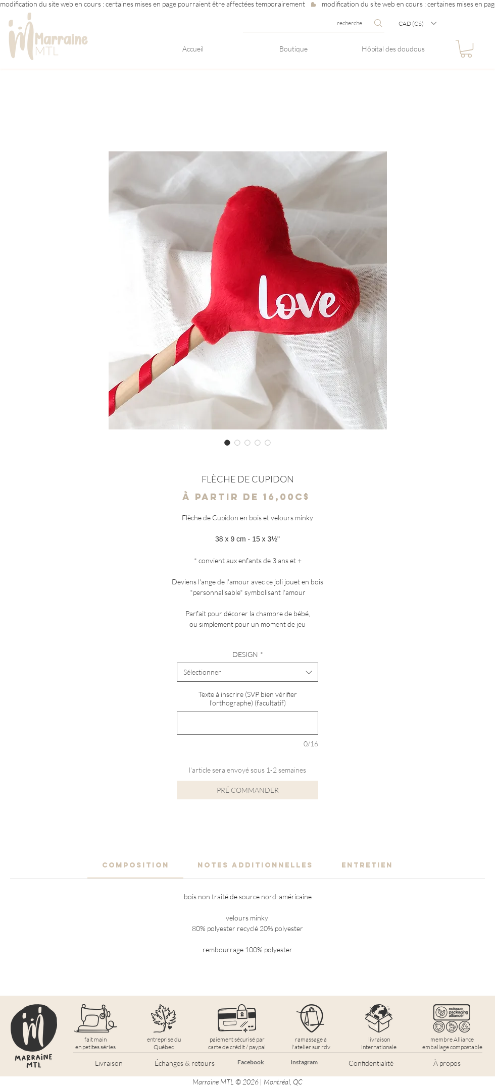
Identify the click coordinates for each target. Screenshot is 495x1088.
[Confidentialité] (370, 1063)
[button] (417, 23)
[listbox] (417, 23)
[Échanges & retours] (184, 1063)
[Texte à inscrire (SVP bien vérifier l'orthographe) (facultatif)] (247, 723)
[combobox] (247, 672)
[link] (135, 865)
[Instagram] (304, 1062)
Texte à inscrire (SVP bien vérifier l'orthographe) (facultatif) (248, 698)
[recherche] (313, 23)
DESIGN (247, 654)
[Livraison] (108, 1063)
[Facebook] (250, 1062)
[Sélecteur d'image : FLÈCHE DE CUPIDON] (227, 443)
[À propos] (447, 1063)
